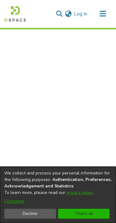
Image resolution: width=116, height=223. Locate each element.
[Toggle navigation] (102, 14)
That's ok (84, 214)
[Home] (15, 14)
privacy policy (80, 192)
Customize (14, 201)
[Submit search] (59, 14)
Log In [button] (81, 14)
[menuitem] (68, 14)
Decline (30, 214)
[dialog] (58, 195)
